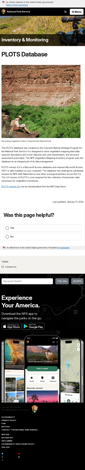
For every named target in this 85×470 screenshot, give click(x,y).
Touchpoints (64, 248)
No (12, 236)
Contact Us (9, 267)
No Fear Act (8, 438)
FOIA (4, 423)
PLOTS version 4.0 (11, 186)
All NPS (77, 281)
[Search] (27, 281)
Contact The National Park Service (19, 430)
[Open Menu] (76, 12)
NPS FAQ (5, 434)
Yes (12, 227)
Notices (6, 427)
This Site (62, 281)
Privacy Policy (9, 420)
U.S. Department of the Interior (15, 410)
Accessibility (8, 417)
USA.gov (6, 447)
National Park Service (11, 407)
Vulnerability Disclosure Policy (18, 444)
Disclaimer (7, 441)
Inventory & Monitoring (25, 39)
